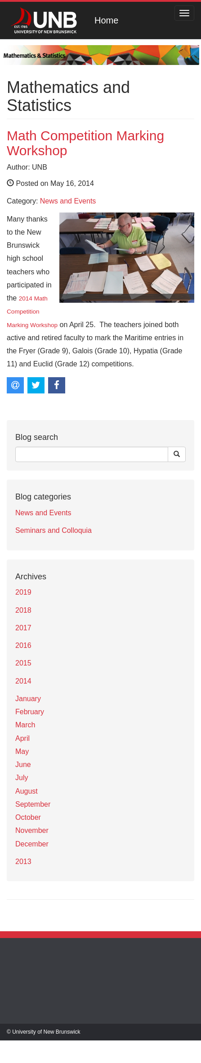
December (32, 844)
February (29, 712)
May (22, 751)
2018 (23, 610)
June (23, 764)
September (32, 804)
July (21, 777)
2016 (23, 645)
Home (106, 20)
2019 (23, 592)
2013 (23, 861)
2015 (23, 663)
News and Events (68, 201)
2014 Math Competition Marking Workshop (32, 311)
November (32, 830)
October (28, 817)
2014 (23, 681)
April (22, 738)
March (25, 725)
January (28, 699)
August (26, 791)
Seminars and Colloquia (53, 530)
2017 (23, 628)
